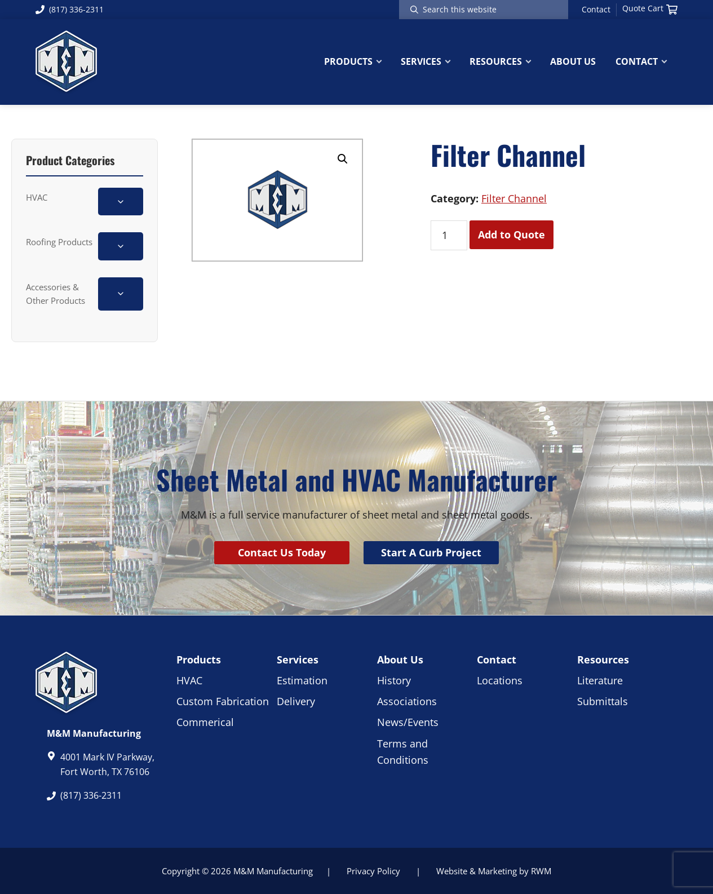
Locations (499, 680)
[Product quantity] (449, 235)
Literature (600, 680)
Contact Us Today (282, 552)
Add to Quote (511, 234)
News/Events (408, 722)
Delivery (296, 701)
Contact (596, 10)
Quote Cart (649, 8)
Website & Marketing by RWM (493, 871)
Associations (407, 701)
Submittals (602, 701)
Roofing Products (59, 241)
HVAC (36, 197)
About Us (400, 659)
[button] (343, 159)
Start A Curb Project (431, 552)
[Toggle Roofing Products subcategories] (120, 246)
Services (297, 659)
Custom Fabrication (222, 701)
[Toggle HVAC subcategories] (120, 201)
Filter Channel (514, 198)
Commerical (205, 722)
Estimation (302, 680)
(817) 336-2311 (70, 9)
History (394, 680)
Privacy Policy (373, 871)
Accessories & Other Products (55, 293)
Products (198, 659)
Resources (603, 659)
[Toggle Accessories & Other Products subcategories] (120, 294)
